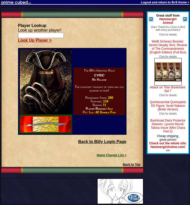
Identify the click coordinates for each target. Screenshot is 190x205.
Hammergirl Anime (168, 21)
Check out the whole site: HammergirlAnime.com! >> (168, 147)
